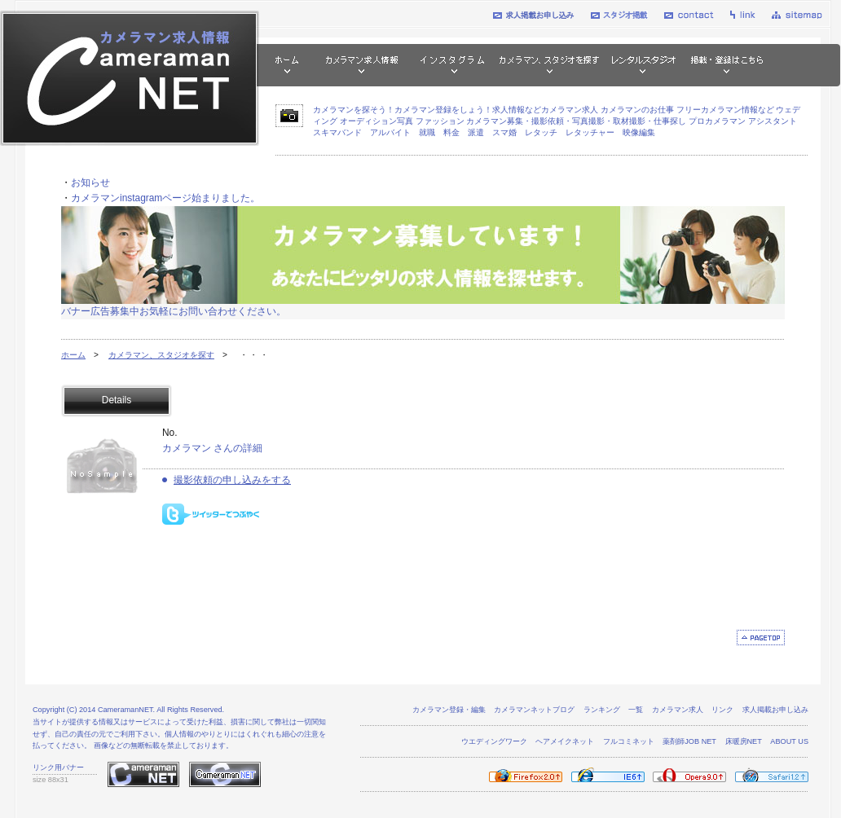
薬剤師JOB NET (689, 741)
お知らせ (90, 182)
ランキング (601, 710)
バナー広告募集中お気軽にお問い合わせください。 (173, 311)
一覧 (635, 710)
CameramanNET (125, 710)
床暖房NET (743, 741)
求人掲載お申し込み (775, 710)
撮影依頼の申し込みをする (232, 480)
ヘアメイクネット (564, 741)
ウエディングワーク (494, 741)
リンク (722, 710)
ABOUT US (789, 741)
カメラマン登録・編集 (449, 710)
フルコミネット (628, 741)
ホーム (73, 354)
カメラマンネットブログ (534, 710)
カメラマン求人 (677, 710)
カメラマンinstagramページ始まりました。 (165, 198)
